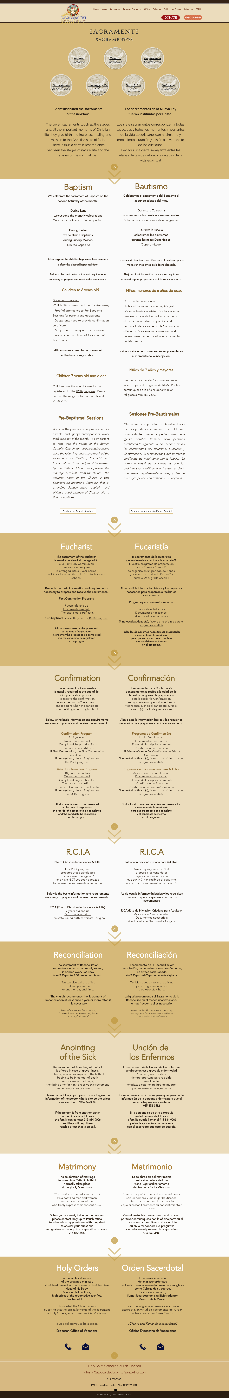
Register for (80, 618)
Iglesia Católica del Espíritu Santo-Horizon (114, 1372)
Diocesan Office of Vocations (77, 1331)
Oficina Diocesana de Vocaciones (152, 1331)
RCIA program (85, 391)
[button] (104, 9)
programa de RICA (157, 385)
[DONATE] (170, 17)
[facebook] (111, 1390)
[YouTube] (115, 1390)
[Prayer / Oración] (193, 17)
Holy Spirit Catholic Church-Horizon (114, 1366)
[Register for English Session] (78, 511)
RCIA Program (97, 618)
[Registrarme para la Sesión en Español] (151, 511)
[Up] (114, 167)
